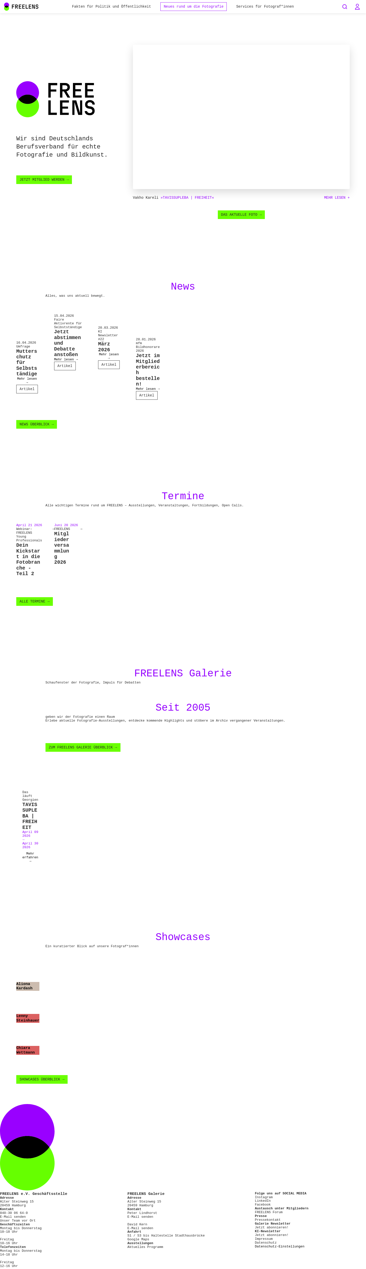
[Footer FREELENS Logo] (183, 1194)
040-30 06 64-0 (14, 1217)
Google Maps (138, 1243)
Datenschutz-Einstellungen (279, 1251)
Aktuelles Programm (145, 1251)
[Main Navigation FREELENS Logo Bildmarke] (6, 6)
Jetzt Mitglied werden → (44, 179)
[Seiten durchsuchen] (344, 6)
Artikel (27, 390)
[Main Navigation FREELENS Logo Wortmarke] (21, 6)
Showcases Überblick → (42, 1083)
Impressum (264, 1243)
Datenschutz (266, 1247)
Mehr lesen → (27, 382)
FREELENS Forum (269, 1216)
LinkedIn (263, 1205)
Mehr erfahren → (30, 861)
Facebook (263, 1209)
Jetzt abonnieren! (272, 1231)
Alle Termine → (35, 604)
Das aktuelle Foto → (241, 215)
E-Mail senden (13, 1221)
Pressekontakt (268, 1224)
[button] (357, 6)
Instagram (264, 1201)
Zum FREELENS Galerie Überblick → (83, 750)
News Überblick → (37, 426)
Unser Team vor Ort (18, 1225)
